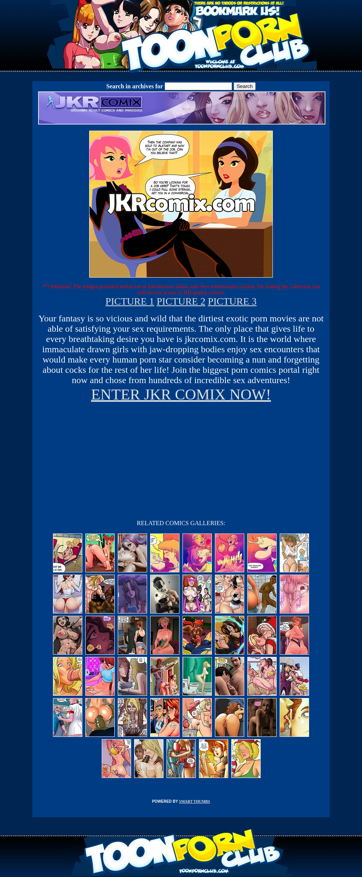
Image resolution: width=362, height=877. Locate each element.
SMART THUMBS (194, 801)
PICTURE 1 (130, 301)
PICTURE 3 (232, 301)
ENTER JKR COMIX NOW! (181, 394)
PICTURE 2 (181, 301)
